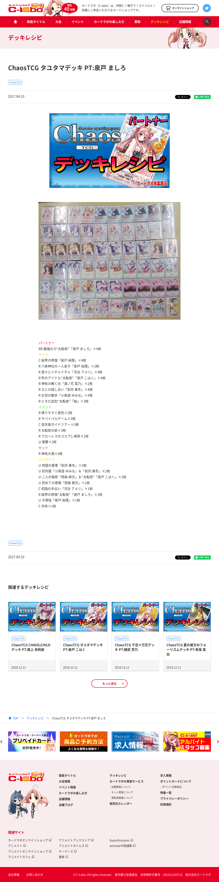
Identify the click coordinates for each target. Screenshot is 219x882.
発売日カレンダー (121, 803)
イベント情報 (67, 787)
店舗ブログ (66, 805)
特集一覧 (166, 793)
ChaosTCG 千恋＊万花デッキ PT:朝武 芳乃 (135, 647)
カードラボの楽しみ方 (109, 21)
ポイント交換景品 (171, 787)
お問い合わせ (34, 874)
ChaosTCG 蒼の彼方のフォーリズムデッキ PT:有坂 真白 (186, 649)
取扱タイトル (36, 21)
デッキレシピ (160, 21)
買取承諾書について (122, 798)
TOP (15, 718)
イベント (78, 21)
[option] (32, 741)
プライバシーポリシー (174, 798)
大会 (58, 21)
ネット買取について (122, 792)
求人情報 (166, 775)
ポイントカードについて (175, 781)
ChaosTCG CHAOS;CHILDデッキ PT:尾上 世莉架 (30, 647)
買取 (137, 21)
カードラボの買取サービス (127, 781)
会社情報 (13, 874)
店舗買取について (121, 787)
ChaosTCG (15, 82)
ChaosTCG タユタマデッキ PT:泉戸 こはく (83, 647)
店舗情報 (185, 21)
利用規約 (166, 804)
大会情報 (64, 781)
